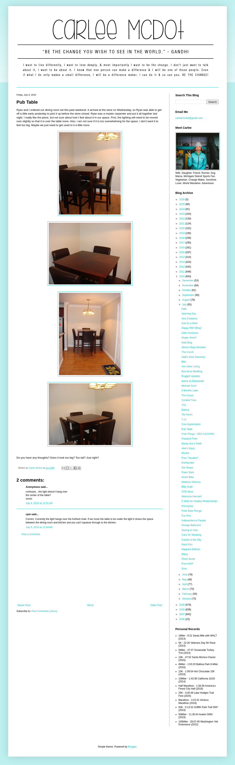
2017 (182, 242)
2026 (182, 199)
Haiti (184, 308)
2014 (182, 257)
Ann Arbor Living (191, 366)
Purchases (187, 506)
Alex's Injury (188, 448)
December (188, 280)
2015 (182, 252)
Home (90, 605)
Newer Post (23, 605)
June (185, 574)
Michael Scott (189, 385)
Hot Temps (187, 467)
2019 (182, 233)
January (187, 598)
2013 (182, 262)
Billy (184, 361)
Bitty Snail (187, 486)
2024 (182, 209)
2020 (182, 228)
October (187, 290)
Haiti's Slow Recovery (193, 357)
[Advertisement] (89, 570)
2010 (182, 276)
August (186, 299)
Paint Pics (187, 544)
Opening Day (189, 313)
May (185, 579)
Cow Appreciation (191, 424)
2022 (182, 218)
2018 (182, 237)
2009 (182, 604)
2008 (182, 609)
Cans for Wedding (191, 534)
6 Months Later (190, 390)
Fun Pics (186, 515)
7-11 (184, 419)
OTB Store (187, 491)
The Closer (188, 395)
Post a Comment (31, 534)
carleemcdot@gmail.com (189, 118)
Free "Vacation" (190, 458)
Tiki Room (187, 414)
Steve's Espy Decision (194, 347)
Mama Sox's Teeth (192, 443)
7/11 (184, 405)
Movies (185, 453)
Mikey (185, 554)
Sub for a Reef (189, 323)
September (188, 295)
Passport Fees (189, 438)
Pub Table (187, 429)
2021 (182, 223)
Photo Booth (188, 559)
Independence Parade (194, 520)
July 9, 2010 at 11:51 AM (39, 503)
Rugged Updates (191, 376)
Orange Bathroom (191, 525)
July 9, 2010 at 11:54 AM (39, 527)
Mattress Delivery (191, 482)
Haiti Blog (187, 342)
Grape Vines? (189, 337)
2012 (182, 266)
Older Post (156, 605)
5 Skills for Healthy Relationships (200, 501)
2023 (182, 213)
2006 (182, 619)
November (188, 285)
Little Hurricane (190, 333)
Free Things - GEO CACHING (198, 433)
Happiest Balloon (191, 549)
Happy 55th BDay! (191, 328)
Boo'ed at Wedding (192, 371)
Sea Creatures (189, 318)
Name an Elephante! (193, 381)
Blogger (132, 746)
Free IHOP (187, 563)
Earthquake (188, 462)
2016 (182, 247)
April (185, 584)
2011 (182, 271)
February (187, 593)
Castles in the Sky (191, 539)
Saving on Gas (190, 530)
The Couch (188, 352)
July (184, 304)
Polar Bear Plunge (191, 510)
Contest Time (189, 400)
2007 (182, 614)
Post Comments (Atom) (44, 611)
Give (184, 568)
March (186, 589)
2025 (182, 204)
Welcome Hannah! (192, 496)
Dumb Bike (188, 477)
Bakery (185, 409)
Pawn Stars (188, 472)
